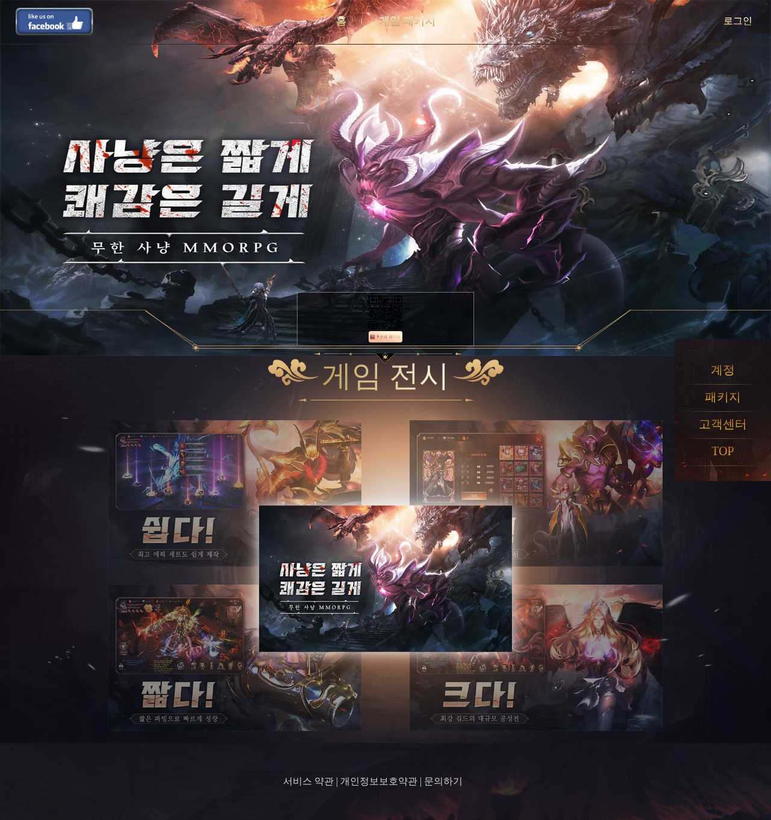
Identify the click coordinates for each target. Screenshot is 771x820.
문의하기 (443, 781)
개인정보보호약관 (378, 781)
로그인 (737, 21)
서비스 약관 (308, 781)
